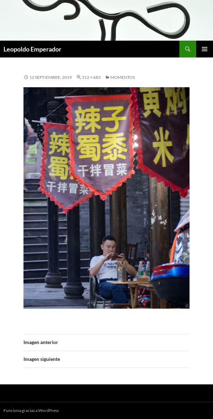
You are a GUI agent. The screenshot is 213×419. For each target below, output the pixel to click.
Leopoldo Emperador (32, 49)
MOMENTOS (122, 77)
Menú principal (204, 49)
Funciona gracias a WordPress (31, 410)
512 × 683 (91, 77)
